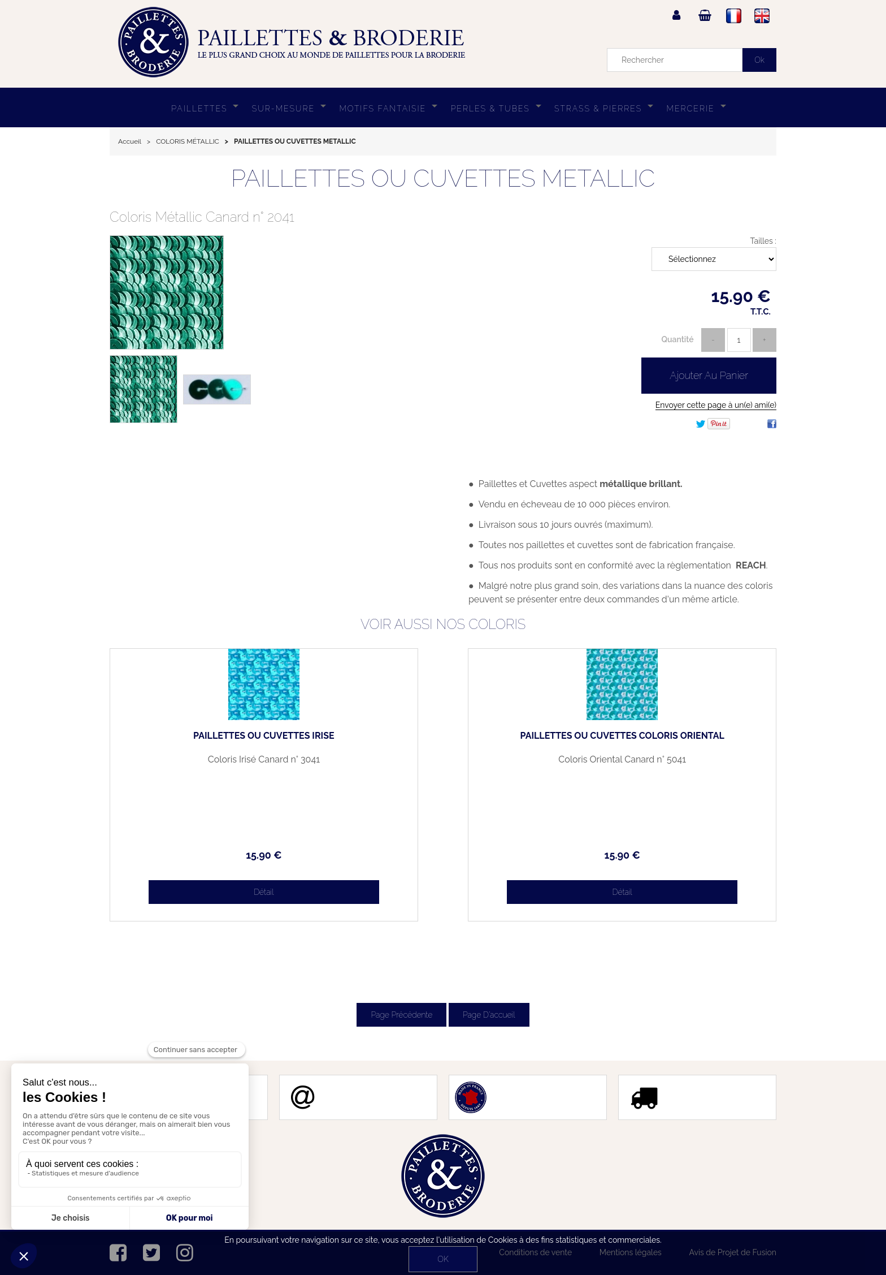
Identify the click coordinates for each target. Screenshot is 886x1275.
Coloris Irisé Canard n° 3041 (189, 759)
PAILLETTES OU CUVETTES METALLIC (443, 178)
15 (188, 855)
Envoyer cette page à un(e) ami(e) (715, 405)
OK (442, 1259)
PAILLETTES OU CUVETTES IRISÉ (189, 740)
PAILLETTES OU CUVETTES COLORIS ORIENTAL (697, 740)
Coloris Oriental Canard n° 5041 (697, 764)
